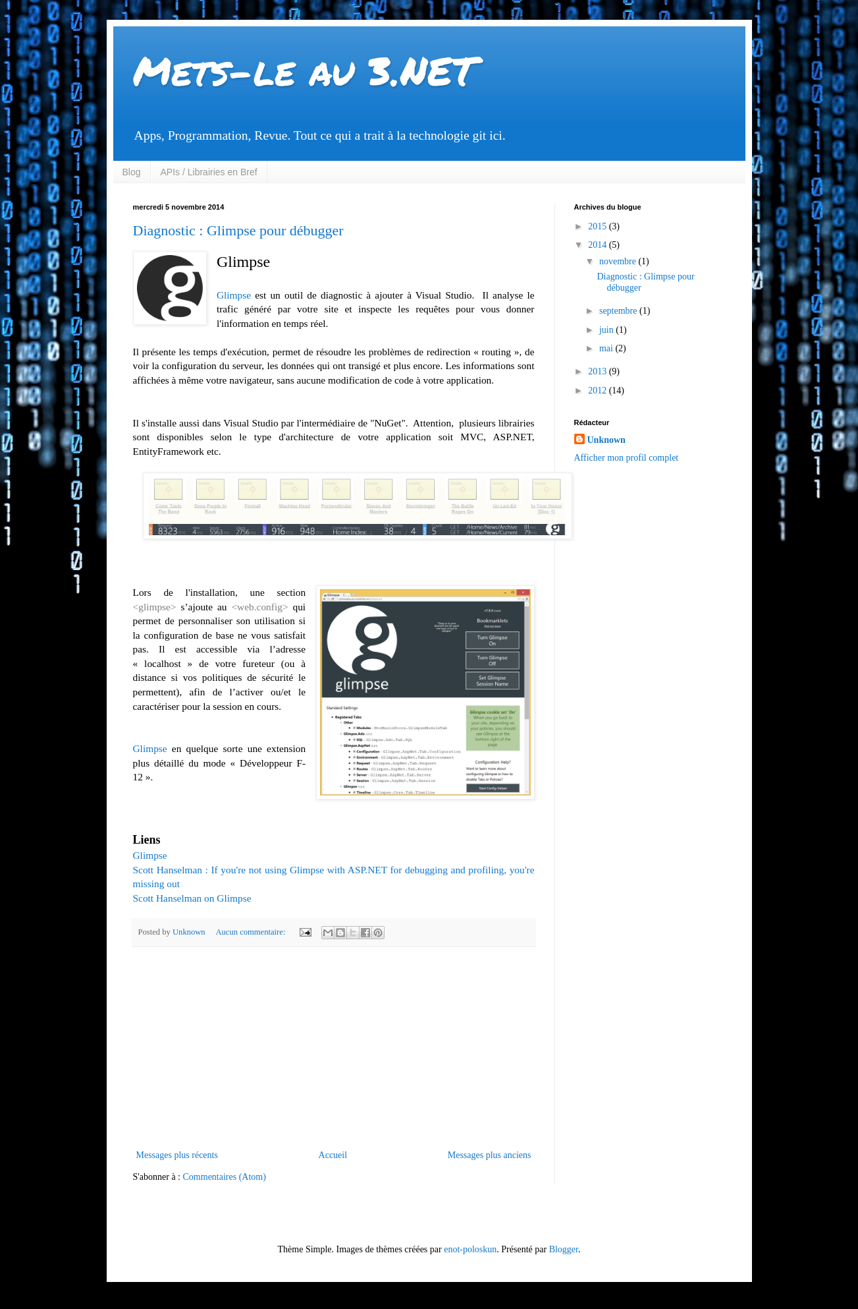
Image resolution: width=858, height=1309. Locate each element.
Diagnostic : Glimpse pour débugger (238, 230)
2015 (598, 226)
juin (607, 330)
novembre (618, 261)
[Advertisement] (334, 1048)
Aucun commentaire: (251, 932)
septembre (619, 311)
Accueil (333, 1155)
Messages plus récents (177, 1155)
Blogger (563, 1249)
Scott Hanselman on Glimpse (192, 898)
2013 (598, 371)
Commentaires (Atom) (224, 1177)
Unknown (606, 440)
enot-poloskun (470, 1249)
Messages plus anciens (489, 1155)
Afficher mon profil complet (626, 458)
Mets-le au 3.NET (304, 70)
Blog (131, 172)
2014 (598, 245)
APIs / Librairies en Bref (209, 172)
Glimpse (234, 295)
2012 (598, 390)
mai (607, 348)
